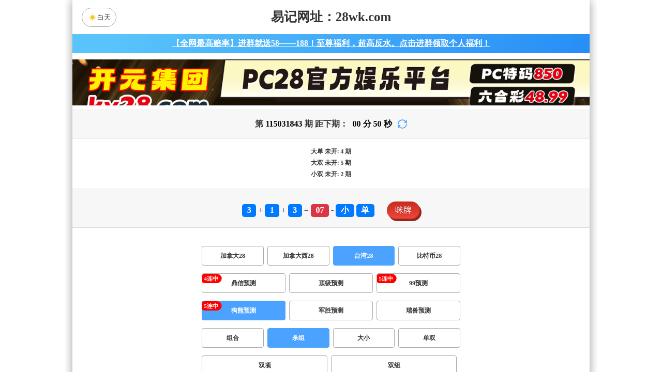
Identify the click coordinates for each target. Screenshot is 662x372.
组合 (233, 338)
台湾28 (363, 255)
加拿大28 (232, 255)
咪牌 (403, 210)
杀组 (298, 338)
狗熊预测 (243, 310)
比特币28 (429, 255)
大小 (363, 338)
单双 (429, 338)
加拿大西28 (298, 255)
